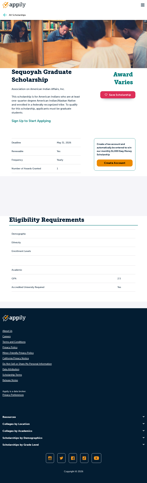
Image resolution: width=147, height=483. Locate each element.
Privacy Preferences (13, 394)
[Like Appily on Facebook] (73, 458)
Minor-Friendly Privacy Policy (18, 352)
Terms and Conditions (14, 341)
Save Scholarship (118, 94)
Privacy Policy (9, 347)
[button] (107, 94)
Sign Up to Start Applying (31, 121)
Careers (6, 336)
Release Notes (10, 380)
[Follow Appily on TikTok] (84, 458)
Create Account (114, 162)
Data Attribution (10, 369)
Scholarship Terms (12, 374)
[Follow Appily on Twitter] (61, 458)
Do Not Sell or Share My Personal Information (27, 363)
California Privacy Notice (15, 358)
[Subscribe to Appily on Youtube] (96, 458)
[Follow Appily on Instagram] (50, 458)
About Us (7, 330)
